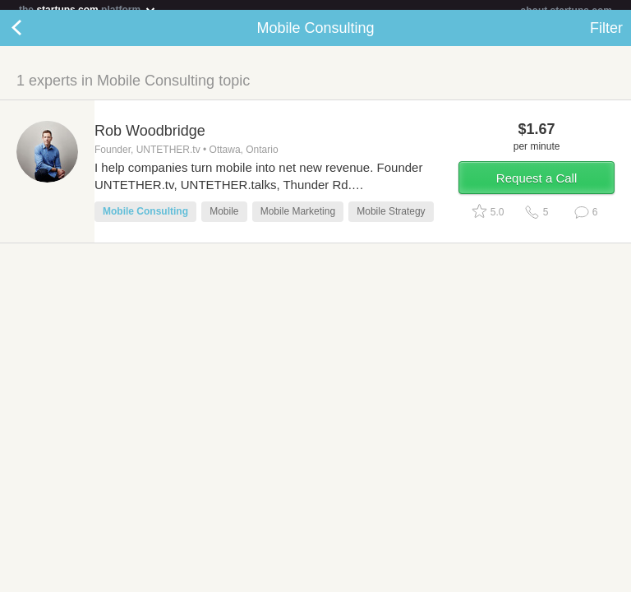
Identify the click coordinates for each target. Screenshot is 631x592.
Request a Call (536, 188)
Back (33, 38)
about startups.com (566, 10)
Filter (606, 38)
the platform (88, 9)
